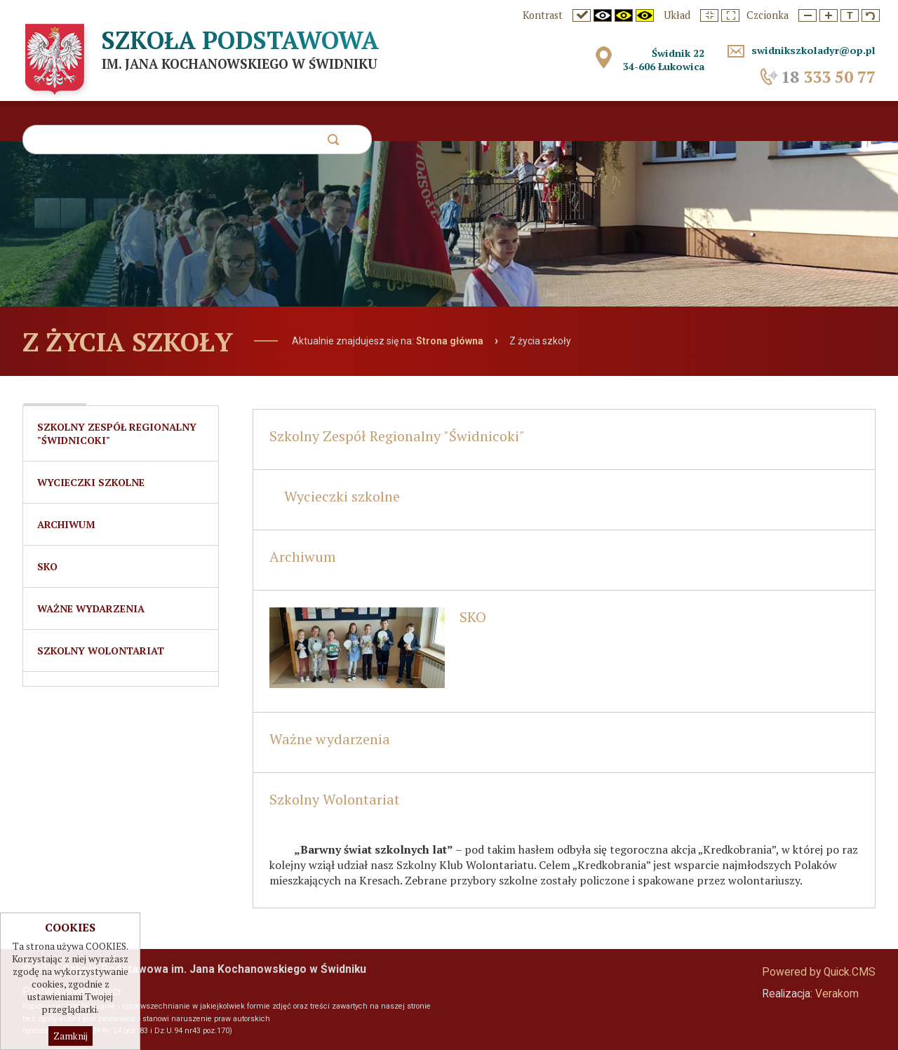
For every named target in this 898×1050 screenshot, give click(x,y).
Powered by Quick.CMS (819, 972)
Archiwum (302, 556)
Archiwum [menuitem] (66, 524)
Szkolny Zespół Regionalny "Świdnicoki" (397, 435)
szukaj (333, 143)
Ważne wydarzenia (329, 738)
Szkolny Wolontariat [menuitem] (100, 650)
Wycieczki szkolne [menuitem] (91, 482)
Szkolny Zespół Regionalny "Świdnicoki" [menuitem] (116, 433)
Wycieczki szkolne (342, 496)
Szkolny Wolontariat (334, 799)
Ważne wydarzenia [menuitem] (91, 608)
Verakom (837, 994)
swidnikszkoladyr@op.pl (813, 50)
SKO (473, 616)
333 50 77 (828, 77)
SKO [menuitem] (47, 566)
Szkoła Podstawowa (240, 40)
